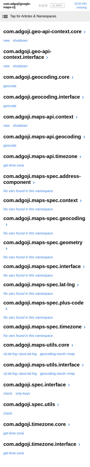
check (7, 393)
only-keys (23, 393)
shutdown (20, 40)
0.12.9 (43, 5)
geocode (9, 86)
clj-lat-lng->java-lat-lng (20, 354)
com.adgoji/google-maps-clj (16, 5)
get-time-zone (13, 165)
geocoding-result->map (57, 354)
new (6, 40)
